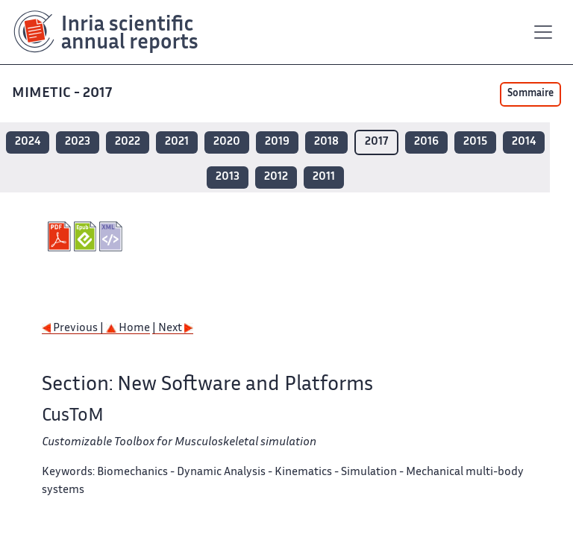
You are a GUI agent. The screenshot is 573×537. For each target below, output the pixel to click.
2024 (27, 142)
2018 (326, 142)
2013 (227, 177)
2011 (324, 177)
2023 (77, 142)
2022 (127, 142)
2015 (475, 142)
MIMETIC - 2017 (62, 93)
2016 (426, 142)
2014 (524, 142)
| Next (172, 328)
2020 (226, 142)
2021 (177, 142)
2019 (277, 142)
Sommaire (530, 94)
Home (128, 328)
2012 (276, 177)
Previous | (74, 328)
